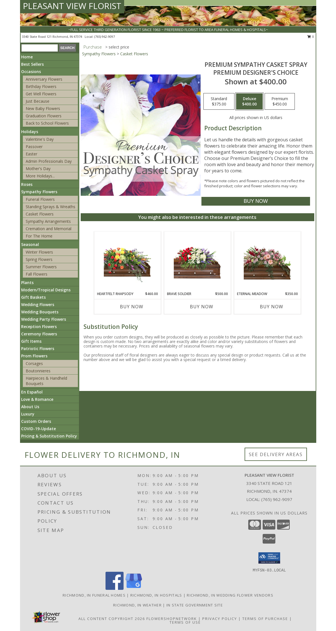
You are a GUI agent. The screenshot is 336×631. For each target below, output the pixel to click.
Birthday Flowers (41, 86)
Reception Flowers (39, 326)
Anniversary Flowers (44, 79)
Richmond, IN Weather (137, 605)
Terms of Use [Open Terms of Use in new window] (185, 622)
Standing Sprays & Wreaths (50, 206)
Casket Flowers (40, 214)
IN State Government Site (194, 605)
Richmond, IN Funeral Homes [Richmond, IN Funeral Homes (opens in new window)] (94, 595)
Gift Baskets (33, 297)
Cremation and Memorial (48, 228)
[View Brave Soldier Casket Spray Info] (197, 261)
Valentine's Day (40, 139)
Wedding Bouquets (39, 312)
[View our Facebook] (115, 588)
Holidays (29, 131)
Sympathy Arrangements (48, 221)
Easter (31, 154)
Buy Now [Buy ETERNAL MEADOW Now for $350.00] (271, 307)
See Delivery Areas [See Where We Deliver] (276, 454)
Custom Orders (36, 421)
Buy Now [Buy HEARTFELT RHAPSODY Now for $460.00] (131, 307)
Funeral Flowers (40, 199)
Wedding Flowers (37, 304)
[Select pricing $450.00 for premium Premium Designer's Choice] (280, 101)
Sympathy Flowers (39, 191)
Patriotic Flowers (37, 348)
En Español (32, 392)
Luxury (27, 414)
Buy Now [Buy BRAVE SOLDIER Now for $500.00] (201, 307)
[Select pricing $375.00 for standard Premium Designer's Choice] (219, 101)
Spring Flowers (39, 259)
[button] (269, 558)
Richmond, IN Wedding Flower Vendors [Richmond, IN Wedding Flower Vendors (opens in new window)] (230, 595)
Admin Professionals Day (49, 161)
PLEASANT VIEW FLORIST (72, 5)
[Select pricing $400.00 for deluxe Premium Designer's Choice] (249, 101)
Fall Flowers (36, 274)
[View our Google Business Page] (134, 588)
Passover (34, 146)
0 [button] (310, 36)
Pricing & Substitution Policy (49, 436)
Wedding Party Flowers (43, 319)
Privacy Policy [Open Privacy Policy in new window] (219, 618)
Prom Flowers (34, 356)
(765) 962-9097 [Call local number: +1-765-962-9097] (104, 36)
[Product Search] (39, 48)
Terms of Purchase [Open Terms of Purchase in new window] (265, 618)
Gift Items (31, 341)
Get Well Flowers (41, 93)
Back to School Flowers (47, 123)
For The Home (39, 236)
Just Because (37, 101)
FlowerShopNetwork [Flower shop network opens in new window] (171, 618)
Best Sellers (32, 64)
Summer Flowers (41, 266)
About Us (30, 406)
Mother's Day (38, 168)
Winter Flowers (39, 252)
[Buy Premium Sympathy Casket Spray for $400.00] (255, 201)
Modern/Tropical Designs (46, 290)
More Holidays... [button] (40, 176)
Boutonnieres (38, 370)
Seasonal (30, 244)
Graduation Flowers (44, 115)
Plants (27, 282)
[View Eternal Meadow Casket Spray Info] (267, 261)
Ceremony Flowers (39, 334)
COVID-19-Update (38, 428)
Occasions (31, 71)
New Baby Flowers (43, 108)
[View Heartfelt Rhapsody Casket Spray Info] (127, 261)
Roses (26, 184)
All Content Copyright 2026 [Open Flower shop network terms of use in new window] (111, 618)
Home (27, 57)
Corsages (34, 363)
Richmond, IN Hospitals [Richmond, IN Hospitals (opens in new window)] (156, 595)
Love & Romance (37, 399)
